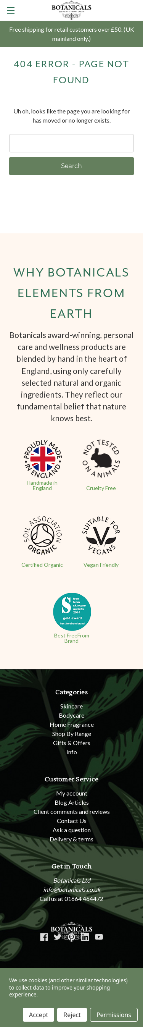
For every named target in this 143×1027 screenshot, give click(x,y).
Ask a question (72, 829)
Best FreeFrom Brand (71, 638)
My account (71, 793)
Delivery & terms (71, 839)
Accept (38, 1015)
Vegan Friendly (101, 564)
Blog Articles (72, 802)
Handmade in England (42, 485)
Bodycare (71, 715)
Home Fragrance (72, 724)
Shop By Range (71, 733)
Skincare (71, 706)
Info (71, 751)
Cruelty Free (101, 488)
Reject (72, 1015)
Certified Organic (42, 564)
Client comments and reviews (72, 811)
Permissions (113, 1015)
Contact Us (72, 820)
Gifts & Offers (71, 742)
